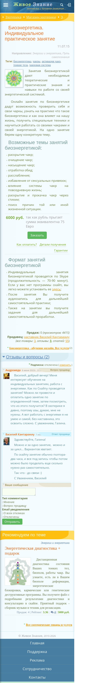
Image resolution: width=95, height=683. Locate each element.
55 (67, 341)
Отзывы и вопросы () (28, 357)
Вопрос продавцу (15, 506)
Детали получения (53, 244)
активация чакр (51, 61)
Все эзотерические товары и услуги (49, 624)
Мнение (9, 502)
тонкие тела (20, 65)
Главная (37, 643)
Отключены (11, 517)
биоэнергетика (22, 61)
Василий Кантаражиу (19, 434)
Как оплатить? (27, 244)
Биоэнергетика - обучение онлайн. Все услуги (39, 347)
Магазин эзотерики (41, 17)
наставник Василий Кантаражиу (46, 337)
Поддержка (37, 651)
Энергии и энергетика (46, 53)
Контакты (37, 677)
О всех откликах (14, 513)
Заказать (37, 235)
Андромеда (13, 370)
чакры (36, 61)
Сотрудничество (37, 668)
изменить (65, 364)
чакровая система (40, 65)
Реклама (37, 660)
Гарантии (61, 250)
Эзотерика (13, 17)
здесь (56, 289)
